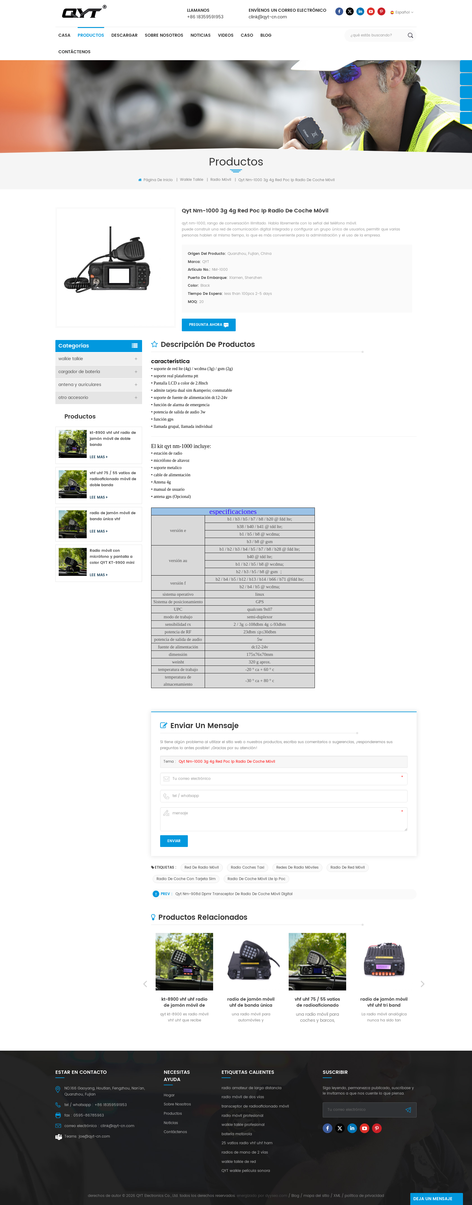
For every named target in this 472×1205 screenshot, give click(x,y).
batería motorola (237, 1134)
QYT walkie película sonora (246, 1171)
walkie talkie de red (239, 1162)
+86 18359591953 (205, 17)
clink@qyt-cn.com (268, 17)
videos (226, 35)
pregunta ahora (205, 325)
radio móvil (220, 180)
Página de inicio (155, 180)
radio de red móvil (348, 867)
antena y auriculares (79, 384)
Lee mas (182, 1110)
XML (337, 1196)
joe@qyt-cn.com (94, 1136)
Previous (145, 1064)
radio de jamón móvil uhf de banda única (251, 1083)
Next (423, 1064)
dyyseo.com (276, 1196)
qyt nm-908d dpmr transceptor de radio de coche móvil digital (234, 894)
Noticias (201, 35)
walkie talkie (191, 180)
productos (91, 35)
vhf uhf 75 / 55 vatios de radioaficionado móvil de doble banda (317, 1083)
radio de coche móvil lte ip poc (256, 879)
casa (64, 35)
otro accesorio (73, 397)
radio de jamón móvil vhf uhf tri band (384, 1083)
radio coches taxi (247, 867)
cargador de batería (79, 371)
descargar (124, 35)
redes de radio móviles (297, 867)
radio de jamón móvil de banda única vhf (112, 516)
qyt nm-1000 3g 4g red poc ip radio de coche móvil (227, 762)
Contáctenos (74, 51)
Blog (266, 35)
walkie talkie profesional (243, 1125)
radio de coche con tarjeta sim (186, 879)
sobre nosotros (164, 35)
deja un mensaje (432, 1198)
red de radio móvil (202, 867)
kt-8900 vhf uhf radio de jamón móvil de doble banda (184, 1083)
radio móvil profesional (242, 1116)
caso (247, 35)
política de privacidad (364, 1196)
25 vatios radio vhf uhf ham (247, 1143)
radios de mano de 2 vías (245, 1152)
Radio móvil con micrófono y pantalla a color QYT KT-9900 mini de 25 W (112, 557)
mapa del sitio (316, 1196)
